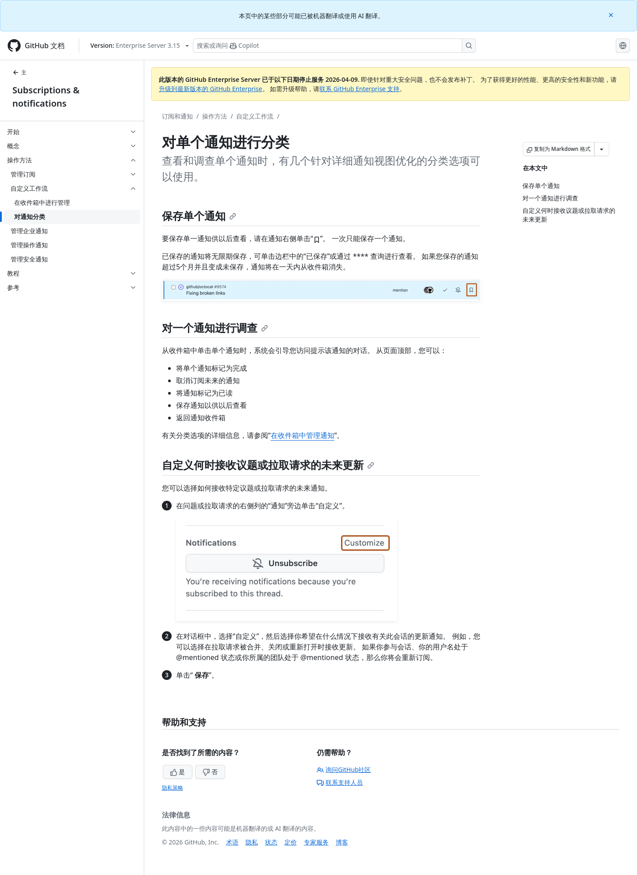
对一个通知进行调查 (215, 327)
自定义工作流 (254, 116)
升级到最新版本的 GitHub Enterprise (210, 88)
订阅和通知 (177, 116)
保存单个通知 (199, 215)
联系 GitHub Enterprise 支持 (359, 88)
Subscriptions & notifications (46, 96)
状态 (271, 842)
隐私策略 (172, 787)
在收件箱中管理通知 (302, 435)
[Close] (612, 14)
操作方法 (214, 116)
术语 (232, 842)
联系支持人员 (340, 782)
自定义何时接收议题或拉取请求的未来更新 (268, 464)
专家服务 (316, 842)
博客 (342, 842)
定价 (290, 842)
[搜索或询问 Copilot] (334, 45)
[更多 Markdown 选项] (601, 149)
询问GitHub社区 (344, 769)
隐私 (252, 842)
